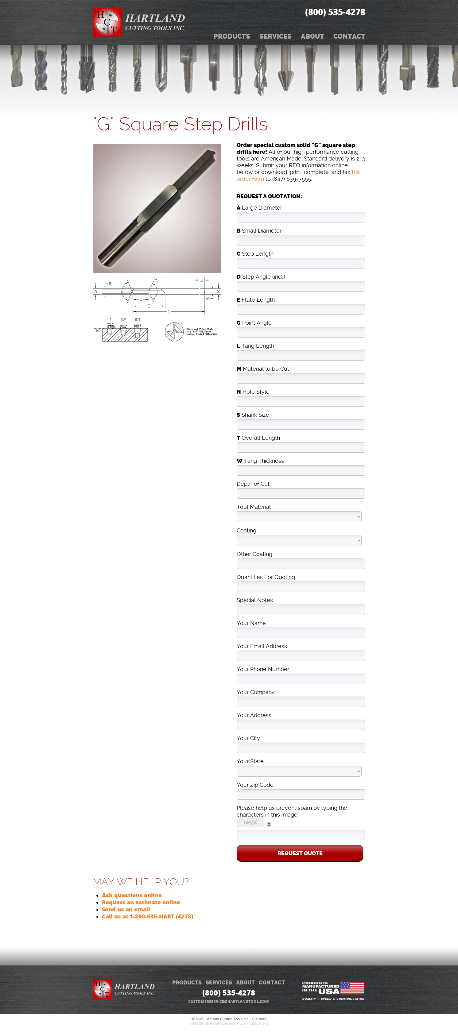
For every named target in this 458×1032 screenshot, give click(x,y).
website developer (205, 1023)
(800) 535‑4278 (335, 11)
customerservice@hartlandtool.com (228, 1001)
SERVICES (219, 983)
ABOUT (245, 983)
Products (232, 36)
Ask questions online (132, 895)
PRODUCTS (187, 983)
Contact (349, 36)
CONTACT (272, 983)
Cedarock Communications (245, 1023)
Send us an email (126, 909)
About (312, 36)
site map (259, 1019)
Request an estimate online (141, 902)
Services (275, 36)
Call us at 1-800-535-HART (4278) (147, 916)
